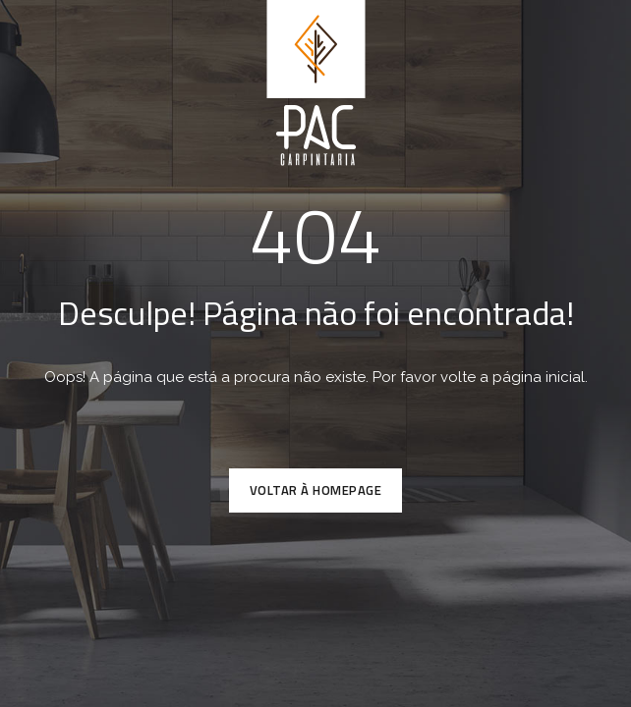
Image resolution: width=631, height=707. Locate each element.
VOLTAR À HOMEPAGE (316, 490)
